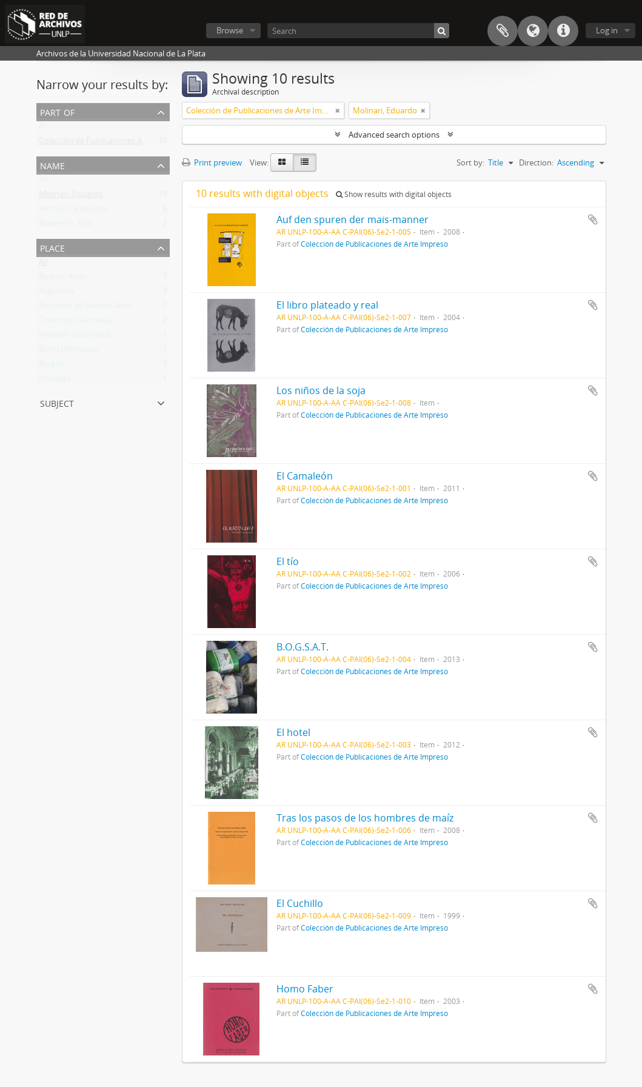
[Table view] (304, 162)
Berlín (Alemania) (69, 351)
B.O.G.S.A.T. (302, 647)
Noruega (54, 380)
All (43, 128)
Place (52, 247)
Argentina (56, 293)
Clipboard (502, 31)
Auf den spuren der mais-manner (352, 219)
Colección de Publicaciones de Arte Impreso (117, 143)
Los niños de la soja (321, 390)
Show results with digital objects (394, 194)
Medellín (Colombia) (75, 337)
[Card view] (281, 162)
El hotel (293, 732)
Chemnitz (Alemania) (76, 322)
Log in (607, 30)
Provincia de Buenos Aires (85, 308)
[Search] (358, 30)
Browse (229, 30)
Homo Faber (304, 988)
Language (533, 31)
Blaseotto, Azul (65, 225)
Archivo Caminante (73, 211)
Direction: (536, 162)
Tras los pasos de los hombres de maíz (364, 817)
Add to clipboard (593, 219)
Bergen (51, 366)
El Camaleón (304, 476)
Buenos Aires (62, 278)
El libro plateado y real (327, 305)
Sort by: (470, 162)
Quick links (563, 31)
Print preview (212, 162)
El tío (287, 561)
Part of (57, 111)
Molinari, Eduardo (71, 196)
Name (52, 164)
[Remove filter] (337, 110)
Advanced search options (394, 134)
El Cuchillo (299, 903)
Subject (57, 402)
